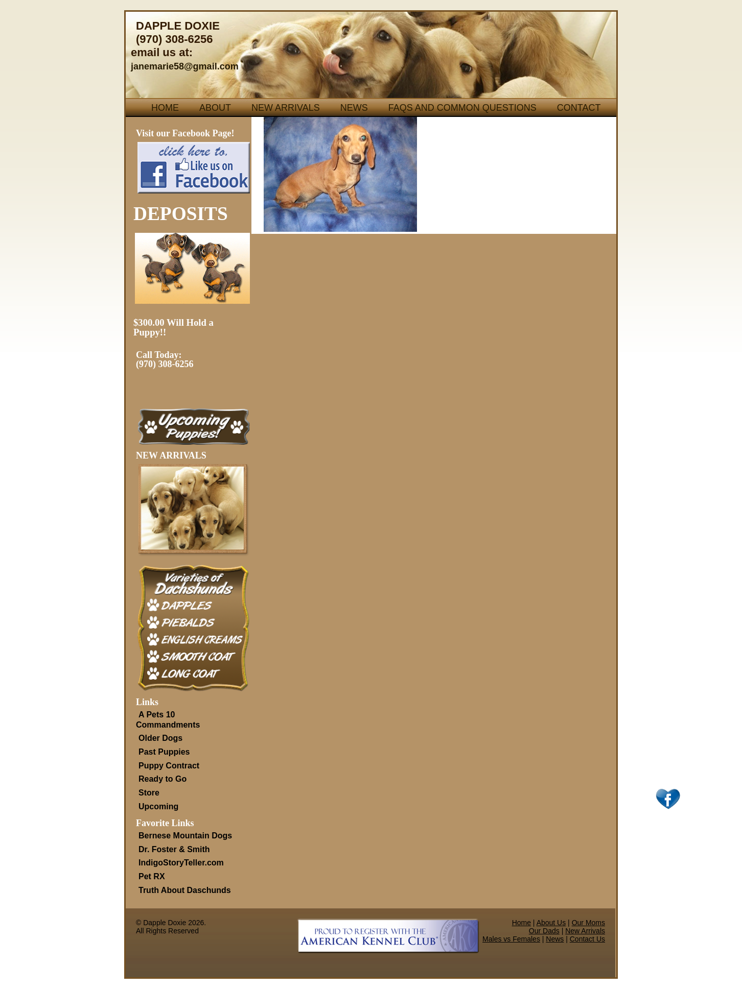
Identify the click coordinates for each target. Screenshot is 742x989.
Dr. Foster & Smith (174, 849)
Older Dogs (160, 738)
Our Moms (588, 923)
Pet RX (151, 876)
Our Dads (544, 931)
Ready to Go (162, 779)
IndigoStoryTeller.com (181, 862)
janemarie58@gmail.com (185, 66)
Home (165, 108)
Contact (579, 108)
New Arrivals (285, 108)
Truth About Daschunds (184, 890)
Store (148, 792)
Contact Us (587, 939)
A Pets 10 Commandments (168, 719)
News (354, 108)
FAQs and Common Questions (462, 108)
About (215, 108)
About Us (551, 923)
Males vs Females (511, 939)
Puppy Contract (168, 765)
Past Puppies (164, 751)
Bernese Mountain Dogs (185, 835)
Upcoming (158, 806)
